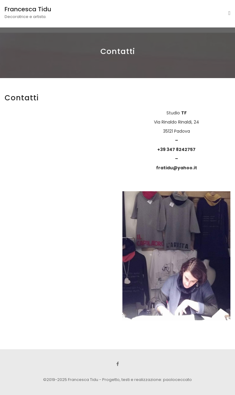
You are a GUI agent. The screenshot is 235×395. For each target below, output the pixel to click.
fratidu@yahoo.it (176, 168)
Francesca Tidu (28, 9)
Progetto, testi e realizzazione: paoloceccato (147, 379)
